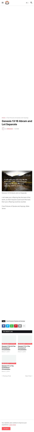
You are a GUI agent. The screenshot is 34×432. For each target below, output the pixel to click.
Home (3, 117)
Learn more (12, 424)
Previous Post (7, 376)
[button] (2, 2)
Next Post (28, 376)
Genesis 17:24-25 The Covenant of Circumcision (8, 347)
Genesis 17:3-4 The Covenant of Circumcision (24, 347)
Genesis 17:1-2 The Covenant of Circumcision (8, 367)
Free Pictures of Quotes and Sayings (17, 117)
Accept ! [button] (6, 428)
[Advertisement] (17, 61)
